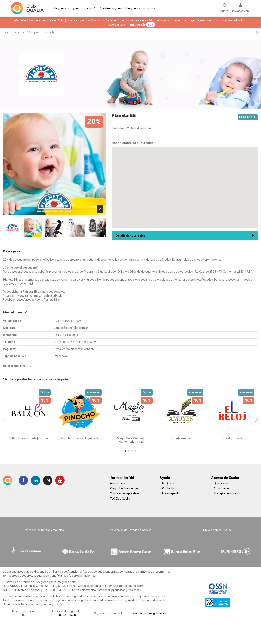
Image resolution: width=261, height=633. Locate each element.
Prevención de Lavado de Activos (130, 530)
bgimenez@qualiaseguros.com (123, 585)
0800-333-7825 (66, 585)
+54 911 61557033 (66, 334)
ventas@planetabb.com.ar (71, 327)
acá (150, 24)
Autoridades (222, 488)
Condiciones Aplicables (124, 493)
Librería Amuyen (181, 438)
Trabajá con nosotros (227, 493)
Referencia (10, 366)
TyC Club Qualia (120, 498)
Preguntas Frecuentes (124, 488)
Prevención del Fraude (217, 530)
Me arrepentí (170, 493)
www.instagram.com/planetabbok (40, 295)
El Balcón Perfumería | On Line (28, 438)
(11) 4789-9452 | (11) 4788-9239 (75, 341)
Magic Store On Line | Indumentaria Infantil (130, 440)
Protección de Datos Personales (43, 530)
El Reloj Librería (232, 438)
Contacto (168, 488)
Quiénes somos (224, 483)
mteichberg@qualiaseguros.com (118, 590)
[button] (60, 8)
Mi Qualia (168, 483)
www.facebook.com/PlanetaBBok (38, 299)
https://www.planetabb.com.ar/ (74, 349)
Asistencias (117, 483)
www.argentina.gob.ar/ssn (48, 604)
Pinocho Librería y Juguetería (79, 438)
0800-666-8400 (66, 615)
